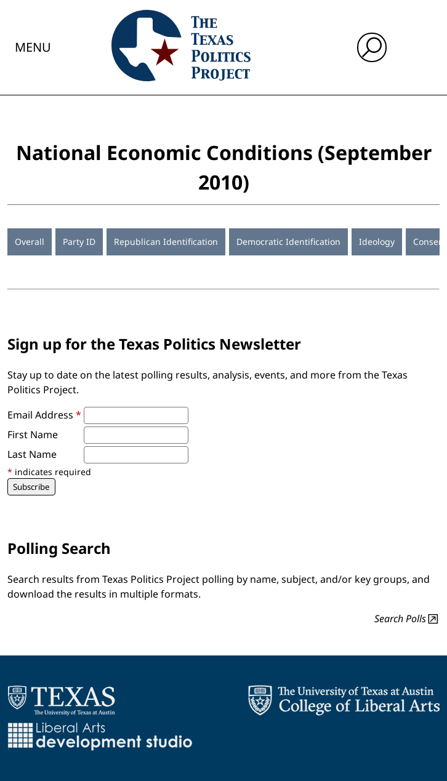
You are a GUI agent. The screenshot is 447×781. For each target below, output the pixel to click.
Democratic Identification (288, 241)
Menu (33, 47)
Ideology (377, 241)
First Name (32, 434)
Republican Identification (166, 241)
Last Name (32, 454)
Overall (29, 241)
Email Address (44, 415)
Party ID (79, 241)
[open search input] (372, 47)
